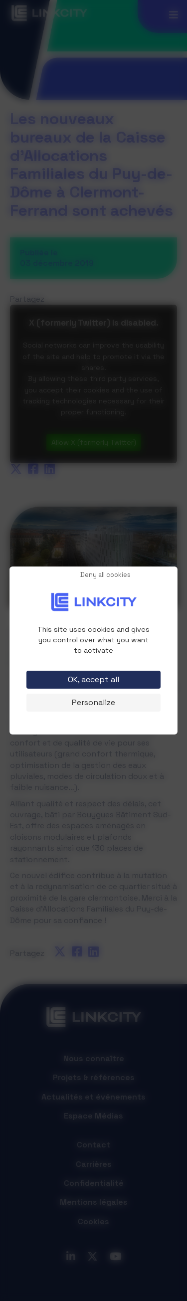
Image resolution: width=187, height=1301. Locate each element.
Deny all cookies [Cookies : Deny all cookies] (105, 575)
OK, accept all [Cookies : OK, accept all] (93, 679)
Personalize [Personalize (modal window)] (93, 702)
